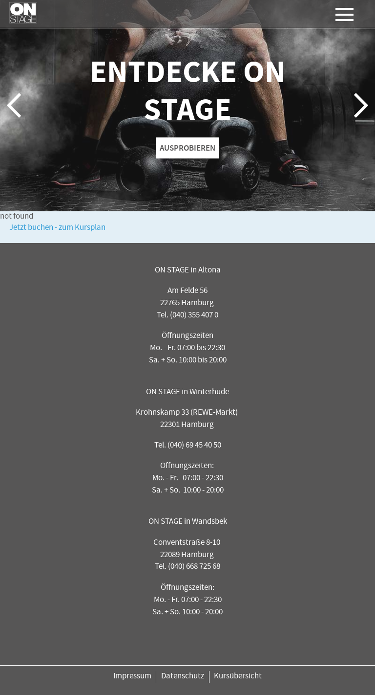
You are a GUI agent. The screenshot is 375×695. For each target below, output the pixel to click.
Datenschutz (182, 676)
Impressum (132, 676)
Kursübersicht (238, 676)
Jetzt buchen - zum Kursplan (57, 228)
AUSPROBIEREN (187, 148)
